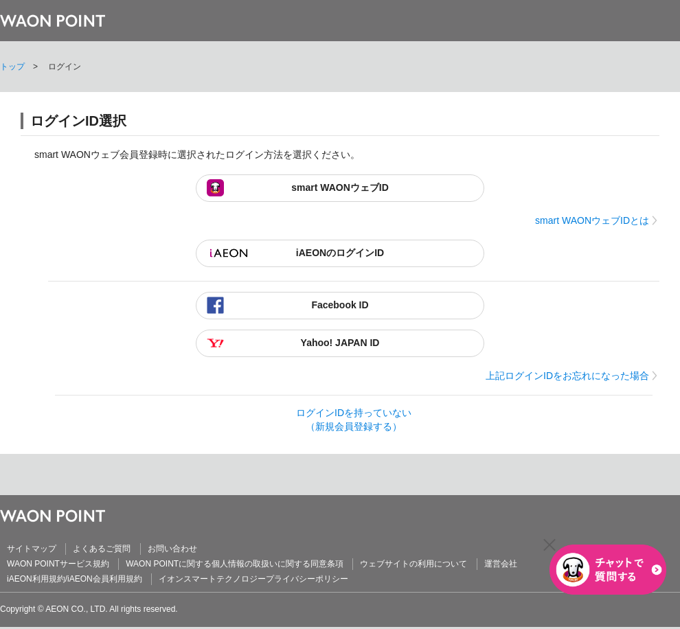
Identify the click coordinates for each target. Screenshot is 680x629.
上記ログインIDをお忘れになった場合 (567, 375)
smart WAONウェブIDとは (592, 220)
